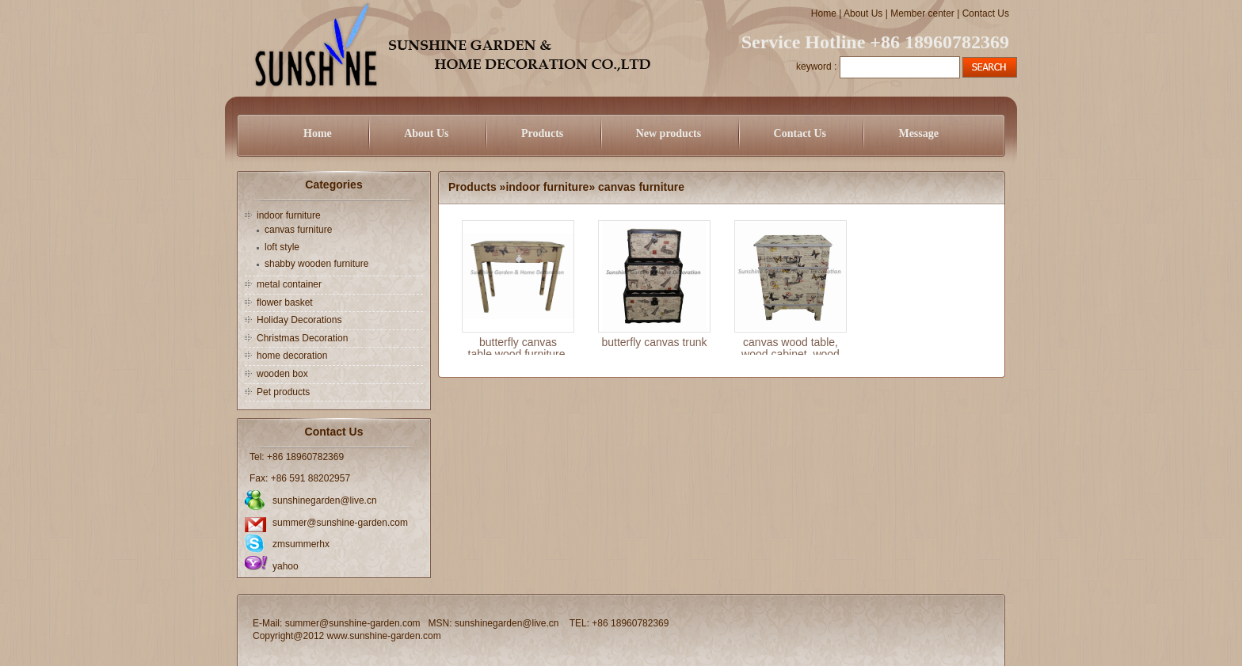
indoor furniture (289, 215)
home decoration (292, 355)
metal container (289, 284)
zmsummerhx (301, 544)
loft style (282, 247)
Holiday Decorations (299, 319)
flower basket (285, 302)
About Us (863, 13)
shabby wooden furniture (316, 263)
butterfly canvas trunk (654, 342)
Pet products (283, 392)
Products (542, 133)
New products (669, 133)
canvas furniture (298, 229)
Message (918, 133)
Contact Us (985, 13)
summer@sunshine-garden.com (340, 522)
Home (823, 13)
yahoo (285, 566)
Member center (922, 13)
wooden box (282, 373)
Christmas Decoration (302, 338)
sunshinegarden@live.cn (324, 500)
